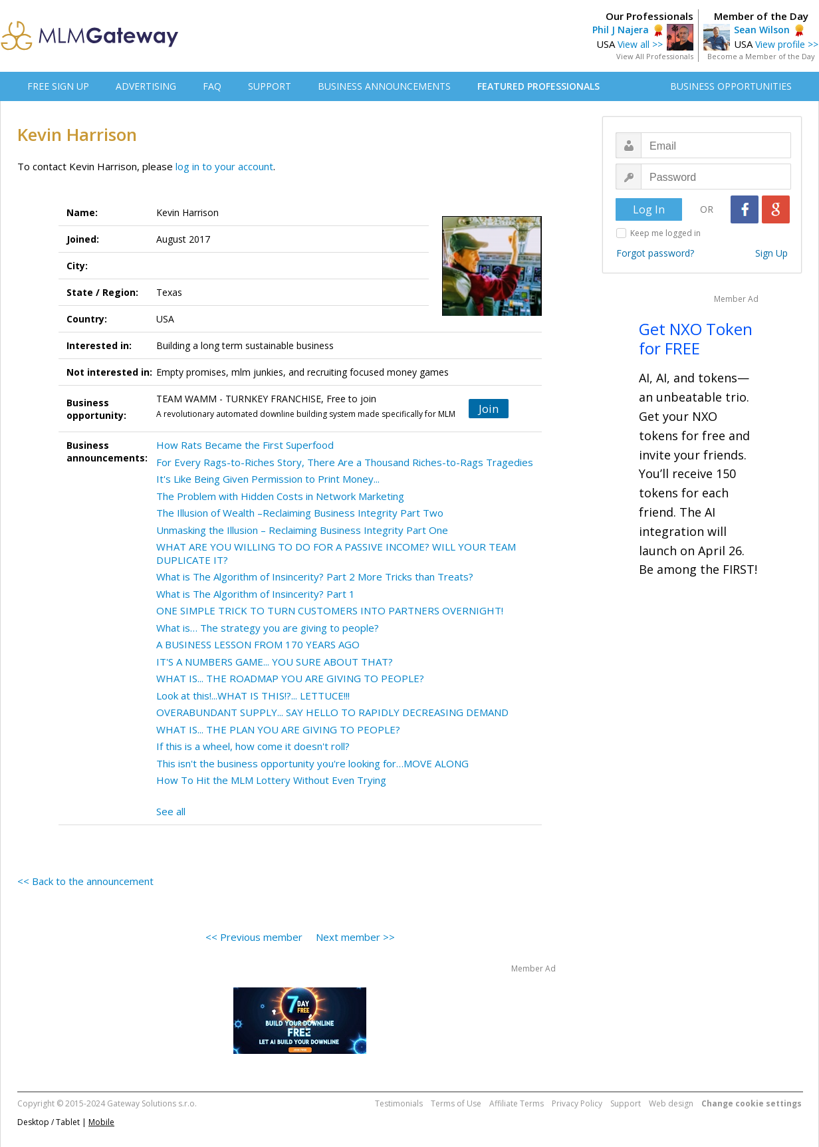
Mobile (101, 1122)
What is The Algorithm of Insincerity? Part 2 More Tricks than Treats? (314, 576)
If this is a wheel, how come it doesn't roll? (253, 746)
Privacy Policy (577, 1103)
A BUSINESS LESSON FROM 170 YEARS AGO (258, 644)
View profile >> (786, 44)
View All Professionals (654, 56)
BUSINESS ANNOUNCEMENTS (384, 86)
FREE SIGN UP (58, 86)
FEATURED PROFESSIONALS (538, 86)
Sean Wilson (762, 29)
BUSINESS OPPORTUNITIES (731, 86)
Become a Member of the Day (761, 56)
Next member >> (355, 937)
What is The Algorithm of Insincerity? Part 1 (255, 593)
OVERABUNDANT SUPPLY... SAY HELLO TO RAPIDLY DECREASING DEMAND (332, 712)
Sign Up (771, 253)
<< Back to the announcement (85, 881)
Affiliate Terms (516, 1103)
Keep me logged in (665, 233)
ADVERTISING (146, 86)
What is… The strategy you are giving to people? (267, 627)
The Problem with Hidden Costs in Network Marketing (280, 496)
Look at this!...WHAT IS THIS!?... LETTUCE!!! (253, 695)
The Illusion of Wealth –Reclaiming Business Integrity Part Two (299, 512)
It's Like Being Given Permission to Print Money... (268, 478)
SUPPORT (269, 86)
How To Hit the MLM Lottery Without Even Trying (271, 780)
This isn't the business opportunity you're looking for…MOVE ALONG (312, 763)
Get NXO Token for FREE (696, 338)
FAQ (212, 86)
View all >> (640, 44)
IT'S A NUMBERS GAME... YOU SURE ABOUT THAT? (274, 661)
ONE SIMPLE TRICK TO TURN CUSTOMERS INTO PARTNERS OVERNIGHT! (329, 610)
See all (170, 811)
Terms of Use (456, 1103)
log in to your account (224, 166)
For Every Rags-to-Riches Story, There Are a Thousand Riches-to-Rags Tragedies (344, 462)
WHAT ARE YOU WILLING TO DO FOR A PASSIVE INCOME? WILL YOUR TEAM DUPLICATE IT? (336, 553)
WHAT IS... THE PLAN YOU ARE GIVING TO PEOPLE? (278, 729)
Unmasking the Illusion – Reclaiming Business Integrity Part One (302, 530)
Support (625, 1103)
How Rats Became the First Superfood (245, 444)
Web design (671, 1103)
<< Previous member (253, 937)
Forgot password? (655, 253)
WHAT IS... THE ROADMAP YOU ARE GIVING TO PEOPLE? (290, 678)
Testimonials (399, 1103)
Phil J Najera (620, 29)
